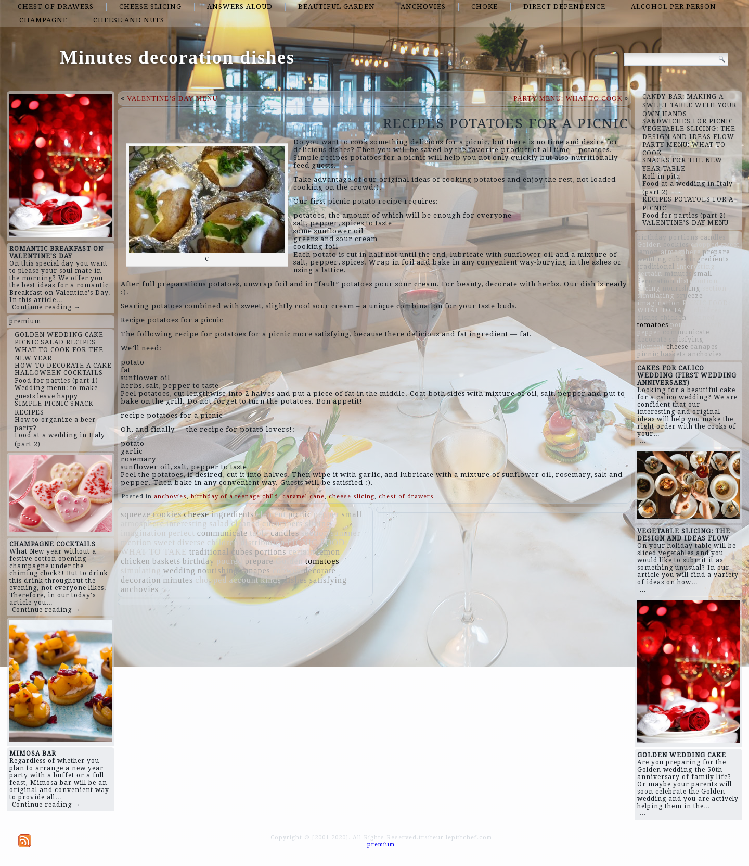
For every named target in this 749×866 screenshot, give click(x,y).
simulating (141, 570)
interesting (187, 523)
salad (219, 523)
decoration (141, 579)
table (259, 533)
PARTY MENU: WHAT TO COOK (568, 98)
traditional (209, 551)
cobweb (287, 570)
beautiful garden (336, 6)
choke (484, 6)
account (244, 579)
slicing (318, 523)
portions (270, 551)
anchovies (423, 6)
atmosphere (142, 523)
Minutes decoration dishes (177, 57)
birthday (198, 561)
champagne (43, 20)
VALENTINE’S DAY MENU (172, 98)
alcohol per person (673, 6)
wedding (179, 570)
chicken (135, 561)
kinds (271, 579)
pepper (327, 514)
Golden (289, 561)
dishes (295, 579)
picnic (300, 514)
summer (345, 533)
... (643, 441)
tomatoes (322, 561)
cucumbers (282, 523)
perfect (181, 533)
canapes (255, 570)
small (352, 514)
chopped (211, 579)
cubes (242, 551)
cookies (167, 514)
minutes (178, 579)
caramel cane (303, 496)
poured (229, 561)
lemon (328, 551)
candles (284, 533)
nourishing (218, 570)
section (314, 533)
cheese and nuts (128, 20)
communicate (222, 533)
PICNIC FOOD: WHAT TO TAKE (683, 306)
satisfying (328, 579)
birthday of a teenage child (234, 496)
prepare (259, 561)
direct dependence (564, 6)
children (222, 542)
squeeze (136, 514)
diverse (191, 542)
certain (301, 551)
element (271, 514)
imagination (143, 533)
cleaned (245, 523)
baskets (166, 561)
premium (25, 321)
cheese (197, 514)
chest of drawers (56, 6)
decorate (320, 570)
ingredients (232, 514)
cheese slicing (150, 6)
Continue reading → (46, 307)
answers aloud (240, 6)
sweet (164, 542)
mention (136, 542)
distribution (263, 542)
